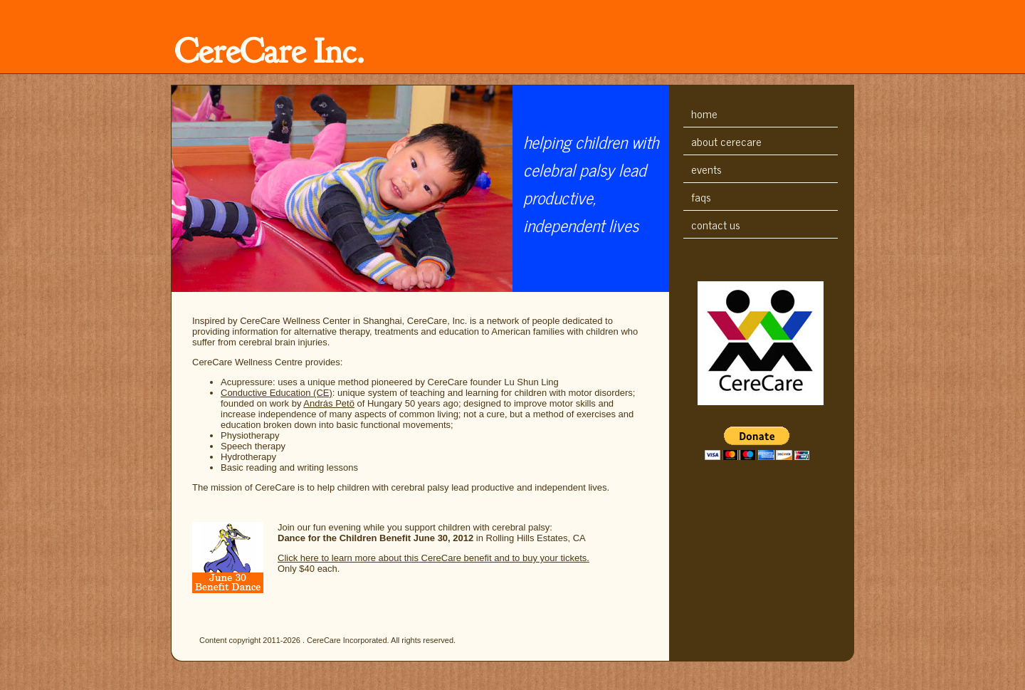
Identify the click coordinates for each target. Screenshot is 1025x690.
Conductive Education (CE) (276, 392)
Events (706, 169)
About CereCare (726, 141)
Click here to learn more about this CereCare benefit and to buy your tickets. (433, 558)
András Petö (328, 403)
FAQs (701, 196)
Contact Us (715, 224)
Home (704, 113)
